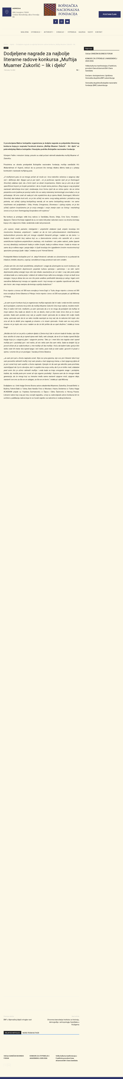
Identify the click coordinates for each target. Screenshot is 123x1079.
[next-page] (8, 1024)
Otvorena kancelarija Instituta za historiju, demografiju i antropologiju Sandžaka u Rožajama (63, 981)
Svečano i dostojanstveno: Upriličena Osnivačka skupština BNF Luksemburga (100, 77)
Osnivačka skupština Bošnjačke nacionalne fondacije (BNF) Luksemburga (101, 84)
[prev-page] (5, 1024)
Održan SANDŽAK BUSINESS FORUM (98, 54)
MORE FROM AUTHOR (31, 992)
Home (6, 44)
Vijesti (12, 44)
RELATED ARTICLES (12, 992)
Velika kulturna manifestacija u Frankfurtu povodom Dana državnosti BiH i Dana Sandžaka (67, 1017)
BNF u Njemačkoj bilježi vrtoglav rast (18, 979)
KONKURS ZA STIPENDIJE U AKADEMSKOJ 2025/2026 (101, 60)
